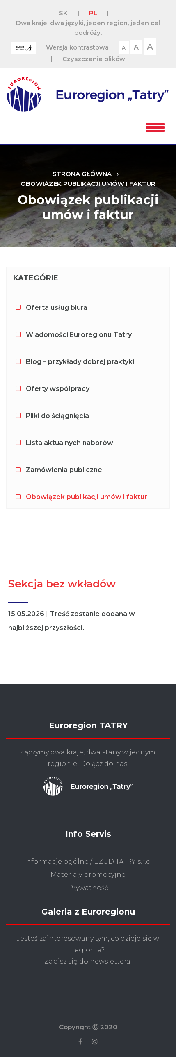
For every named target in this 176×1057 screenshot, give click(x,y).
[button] (155, 126)
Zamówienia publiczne (64, 470)
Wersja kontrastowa (77, 47)
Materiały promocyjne (88, 875)
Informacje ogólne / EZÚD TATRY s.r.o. (88, 861)
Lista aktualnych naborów (69, 443)
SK (63, 13)
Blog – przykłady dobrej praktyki (80, 362)
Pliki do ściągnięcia (57, 416)
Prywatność (88, 888)
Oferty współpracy (57, 389)
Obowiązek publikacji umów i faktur (88, 183)
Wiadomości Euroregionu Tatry (79, 335)
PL (93, 13)
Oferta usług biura (56, 308)
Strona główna (82, 174)
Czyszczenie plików (93, 59)
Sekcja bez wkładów (62, 584)
